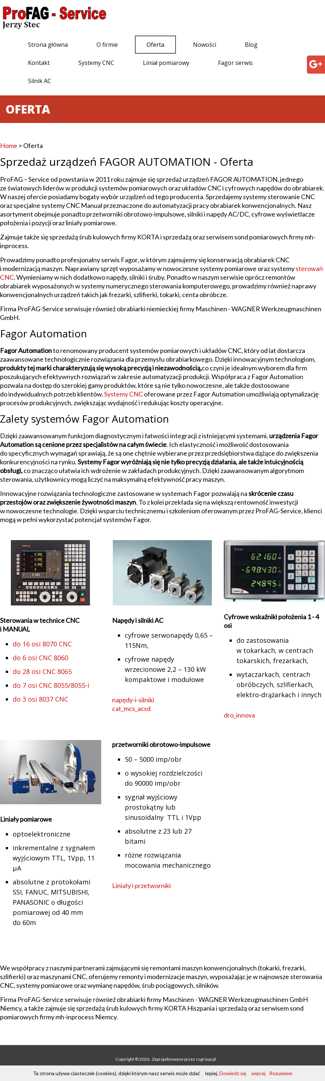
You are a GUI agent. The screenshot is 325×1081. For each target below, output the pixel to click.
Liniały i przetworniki (141, 885)
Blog (251, 45)
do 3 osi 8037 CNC (40, 699)
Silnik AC (39, 81)
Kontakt (39, 63)
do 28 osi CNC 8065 (42, 671)
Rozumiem (280, 1073)
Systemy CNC (96, 63)
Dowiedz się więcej (242, 1073)
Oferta (155, 45)
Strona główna (48, 45)
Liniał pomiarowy (166, 63)
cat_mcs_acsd (131, 708)
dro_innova (239, 715)
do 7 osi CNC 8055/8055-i (51, 685)
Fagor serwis (235, 63)
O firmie (107, 45)
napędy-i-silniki (133, 700)
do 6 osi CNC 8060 (40, 657)
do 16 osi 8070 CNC (42, 644)
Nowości (204, 45)
